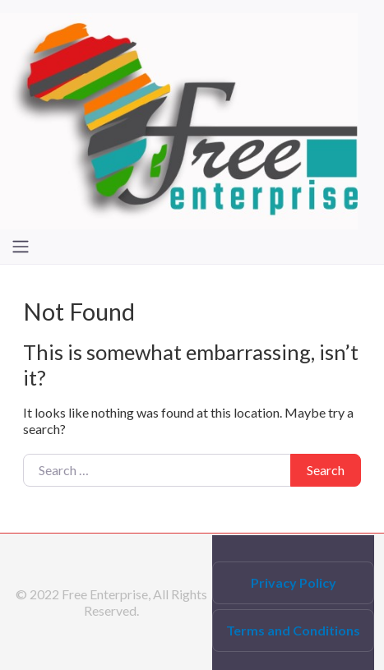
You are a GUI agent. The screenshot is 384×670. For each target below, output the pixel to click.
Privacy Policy (293, 582)
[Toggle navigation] (20, 246)
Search (326, 470)
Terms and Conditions (293, 630)
